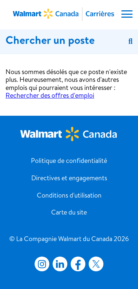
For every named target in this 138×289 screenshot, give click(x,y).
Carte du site (69, 213)
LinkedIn (60, 264)
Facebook (76, 264)
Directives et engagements (69, 178)
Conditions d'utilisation (69, 196)
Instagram (42, 264)
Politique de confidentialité (69, 161)
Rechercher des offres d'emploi (50, 96)
